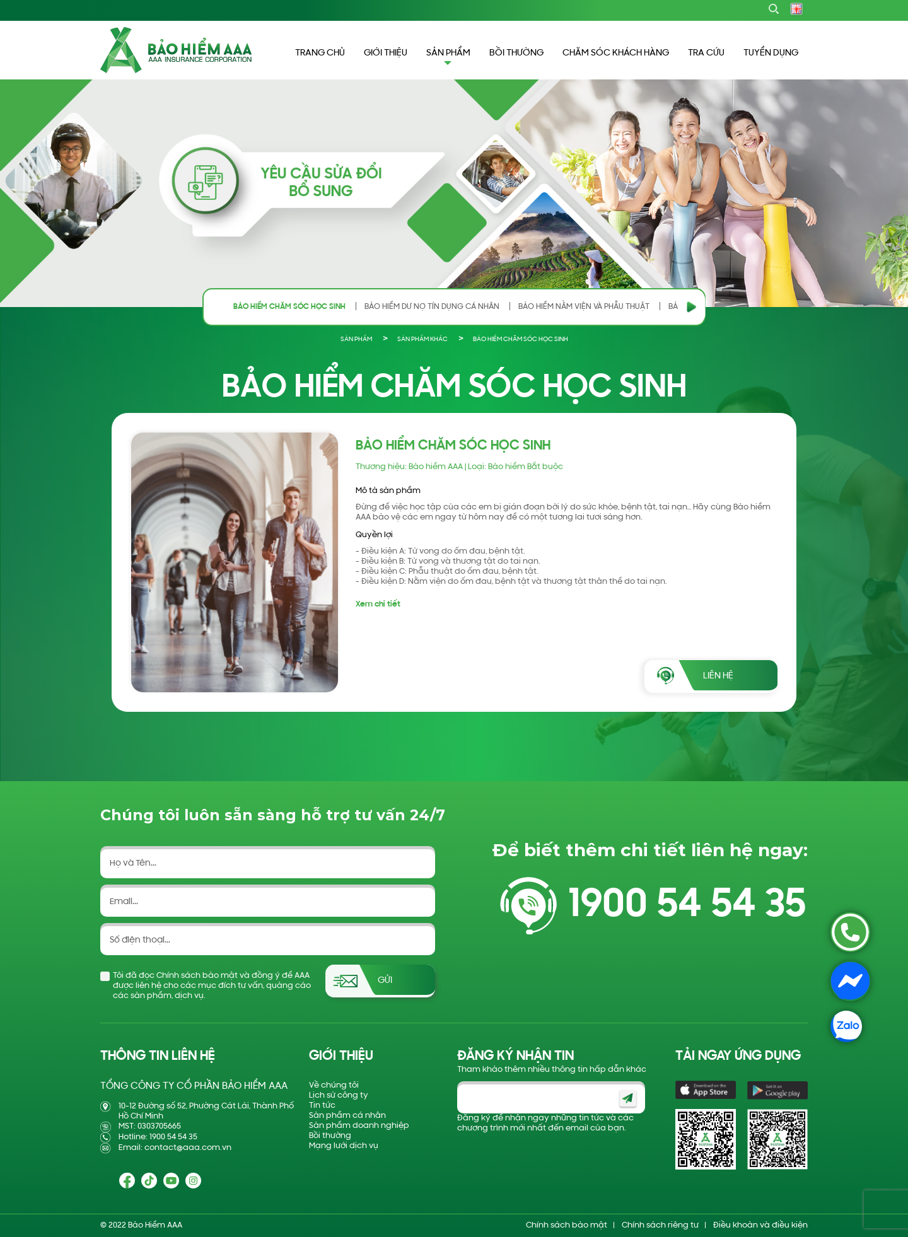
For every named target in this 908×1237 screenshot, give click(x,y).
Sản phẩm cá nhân (347, 1116)
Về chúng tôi (334, 1085)
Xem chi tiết (378, 604)
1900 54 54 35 (687, 905)
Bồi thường (330, 1136)
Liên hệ (718, 676)
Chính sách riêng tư (660, 1225)
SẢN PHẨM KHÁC (422, 339)
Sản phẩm (356, 339)
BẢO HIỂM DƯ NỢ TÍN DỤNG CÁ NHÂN (431, 307)
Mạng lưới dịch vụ (343, 1146)
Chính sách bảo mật (566, 1225)
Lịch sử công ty (338, 1095)
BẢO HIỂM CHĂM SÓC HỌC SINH (289, 307)
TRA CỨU (706, 53)
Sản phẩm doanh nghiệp (359, 1126)
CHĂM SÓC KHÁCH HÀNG (615, 53)
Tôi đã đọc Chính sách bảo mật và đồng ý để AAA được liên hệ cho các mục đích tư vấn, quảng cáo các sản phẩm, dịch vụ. (212, 986)
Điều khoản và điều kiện (760, 1225)
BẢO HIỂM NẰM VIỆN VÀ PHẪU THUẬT (583, 307)
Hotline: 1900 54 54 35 (158, 1137)
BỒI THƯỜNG (516, 53)
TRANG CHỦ (320, 53)
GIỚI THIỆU (385, 53)
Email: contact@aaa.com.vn (175, 1148)
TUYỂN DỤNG (770, 53)
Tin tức (322, 1105)
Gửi (385, 980)
